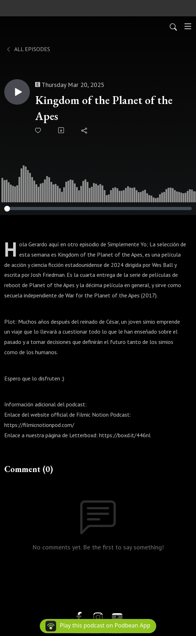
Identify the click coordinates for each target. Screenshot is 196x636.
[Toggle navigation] (188, 26)
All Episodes (28, 49)
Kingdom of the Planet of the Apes (104, 108)
